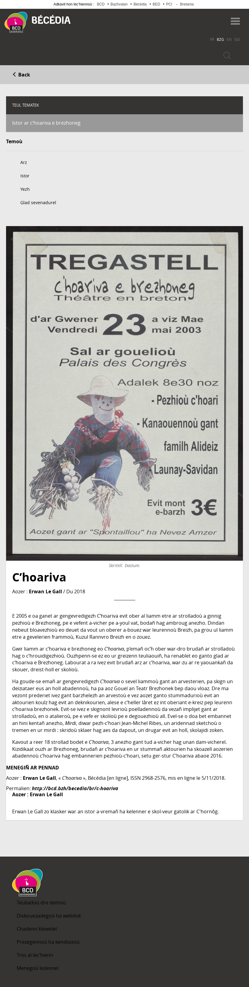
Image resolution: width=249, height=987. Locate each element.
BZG (220, 39)
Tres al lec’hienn (35, 955)
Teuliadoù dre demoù (41, 902)
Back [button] (21, 74)
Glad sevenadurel (38, 202)
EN (229, 39)
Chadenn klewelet (37, 928)
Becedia (51, 19)
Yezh (25, 189)
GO (237, 39)
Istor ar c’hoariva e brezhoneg (46, 122)
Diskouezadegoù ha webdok (49, 915)
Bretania (187, 4)
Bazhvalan (119, 4)
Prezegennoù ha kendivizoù (48, 942)
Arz (23, 162)
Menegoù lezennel (37, 968)
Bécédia (140, 4)
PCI (169, 4)
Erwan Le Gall (45, 591)
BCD (101, 4)
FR (212, 39)
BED (156, 4)
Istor (24, 176)
